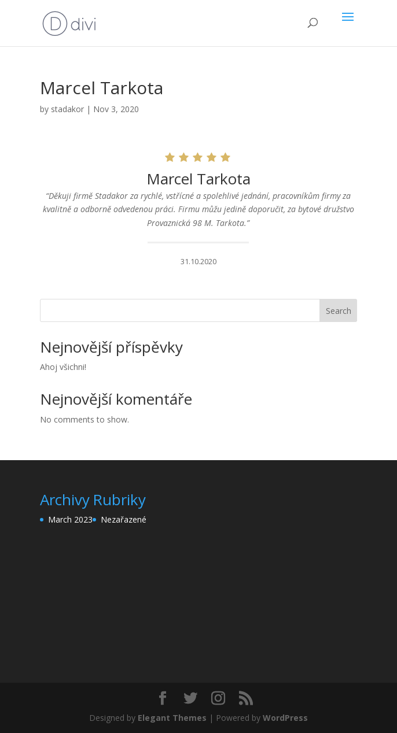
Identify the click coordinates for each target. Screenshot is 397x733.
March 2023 (70, 519)
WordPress (285, 717)
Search (338, 310)
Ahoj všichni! (63, 366)
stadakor (67, 108)
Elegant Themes (172, 717)
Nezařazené (123, 519)
